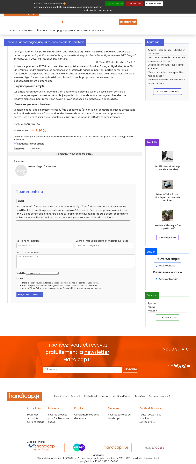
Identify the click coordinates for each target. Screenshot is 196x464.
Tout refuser (135, 3)
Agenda (152, 303)
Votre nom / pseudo (28, 241)
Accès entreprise (166, 279)
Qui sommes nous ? (159, 396)
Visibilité (21, 273)
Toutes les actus (167, 91)
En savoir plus (167, 317)
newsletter (96, 352)
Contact (75, 396)
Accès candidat (165, 265)
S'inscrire (130, 369)
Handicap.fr (112, 458)
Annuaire (152, 310)
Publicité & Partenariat (96, 396)
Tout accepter (114, 3)
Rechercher (128, 22)
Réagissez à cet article (31, 143)
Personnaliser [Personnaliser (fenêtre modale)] (154, 3)
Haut (156, 458)
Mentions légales (122, 396)
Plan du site (60, 396)
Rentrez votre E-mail (31, 369)
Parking (151, 306)
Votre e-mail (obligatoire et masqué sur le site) (103, 241)
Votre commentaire (27, 252)
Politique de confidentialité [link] (98, 10)
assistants (92, 285)
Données (140, 396)
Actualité (36, 148)
